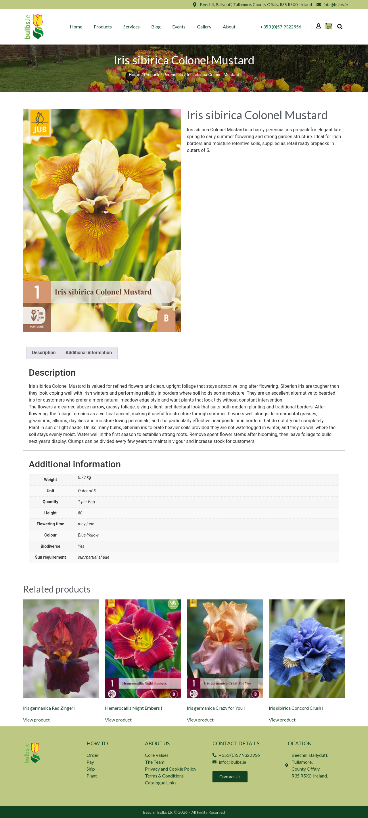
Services (132, 26)
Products (103, 26)
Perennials (173, 74)
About (229, 26)
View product (36, 719)
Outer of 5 (87, 491)
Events (179, 26)
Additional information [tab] (89, 352)
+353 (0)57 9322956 (280, 26)
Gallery (204, 26)
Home (76, 26)
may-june (86, 524)
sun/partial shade (93, 557)
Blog (156, 26)
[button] (340, 27)
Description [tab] (43, 352)
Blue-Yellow (88, 535)
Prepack (151, 74)
